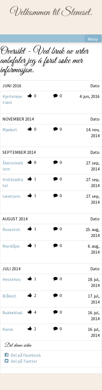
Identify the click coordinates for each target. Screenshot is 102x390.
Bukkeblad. (12, 312)
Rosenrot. (11, 229)
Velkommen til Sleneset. (51, 12)
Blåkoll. (9, 296)
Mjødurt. (10, 129)
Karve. (8, 329)
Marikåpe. (11, 246)
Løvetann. (11, 196)
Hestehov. (11, 279)
